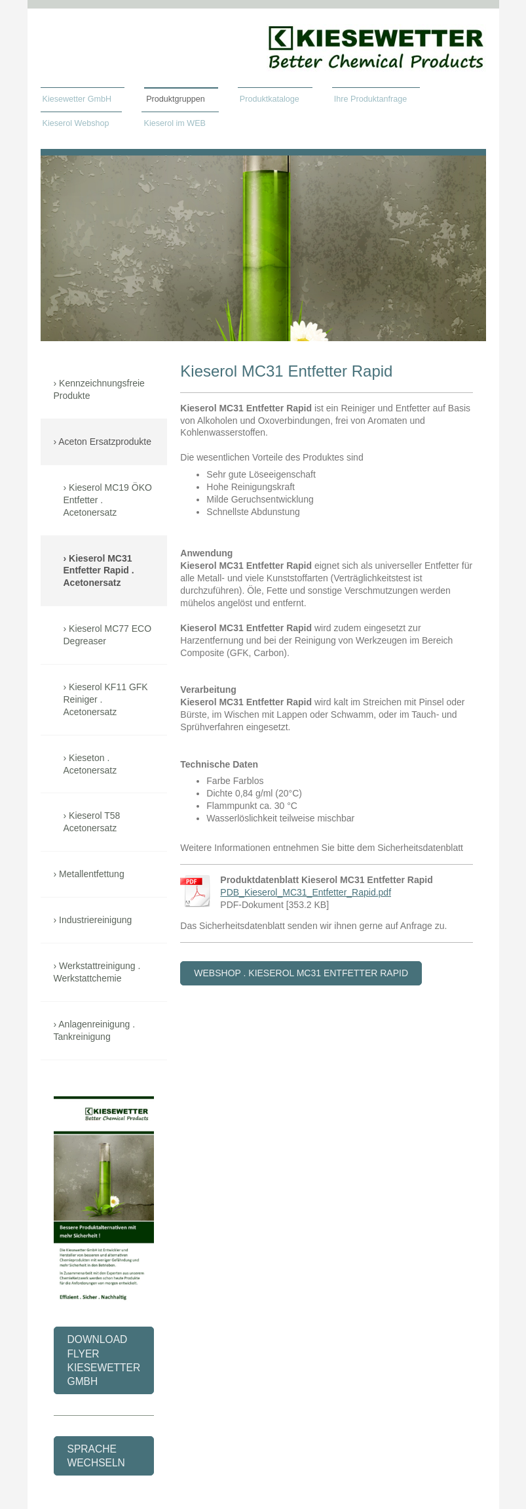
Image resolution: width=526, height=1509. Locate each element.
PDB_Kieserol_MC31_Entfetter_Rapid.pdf (305, 892)
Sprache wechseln (96, 1455)
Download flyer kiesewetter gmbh (104, 1360)
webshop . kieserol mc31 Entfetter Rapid (301, 973)
